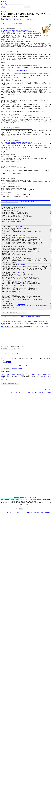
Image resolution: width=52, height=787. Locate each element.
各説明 (46, 326)
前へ (50, 393)
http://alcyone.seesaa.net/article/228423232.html (12, 23)
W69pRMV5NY (22, 257)
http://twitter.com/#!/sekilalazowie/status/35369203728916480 (16, 53)
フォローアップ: (5, 383)
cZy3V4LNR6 (21, 265)
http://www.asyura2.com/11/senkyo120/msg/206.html (9, 18)
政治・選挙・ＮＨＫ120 (4, 5)
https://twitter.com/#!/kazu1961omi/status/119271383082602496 (16, 115)
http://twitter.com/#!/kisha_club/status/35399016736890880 (15, 41)
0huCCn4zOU (21, 236)
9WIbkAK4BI (21, 207)
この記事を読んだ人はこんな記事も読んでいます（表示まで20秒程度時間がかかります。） (26, 321)
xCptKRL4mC (21, 226)
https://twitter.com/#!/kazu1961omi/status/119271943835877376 (16, 129)
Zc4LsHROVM (21, 304)
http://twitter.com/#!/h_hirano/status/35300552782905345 (15, 30)
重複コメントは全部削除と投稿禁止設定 (13, 378)
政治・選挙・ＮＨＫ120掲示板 (43, 396)
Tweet (2, 21)
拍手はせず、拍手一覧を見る (29, 201)
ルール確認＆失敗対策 (17, 372)
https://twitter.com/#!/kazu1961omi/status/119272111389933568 (16, 142)
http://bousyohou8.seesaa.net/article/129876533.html (14, 70)
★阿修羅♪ (3, 1)
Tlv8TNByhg (21, 272)
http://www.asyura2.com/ (26, 501)
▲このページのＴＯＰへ (15, 396)
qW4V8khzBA (21, 219)
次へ (46, 393)
